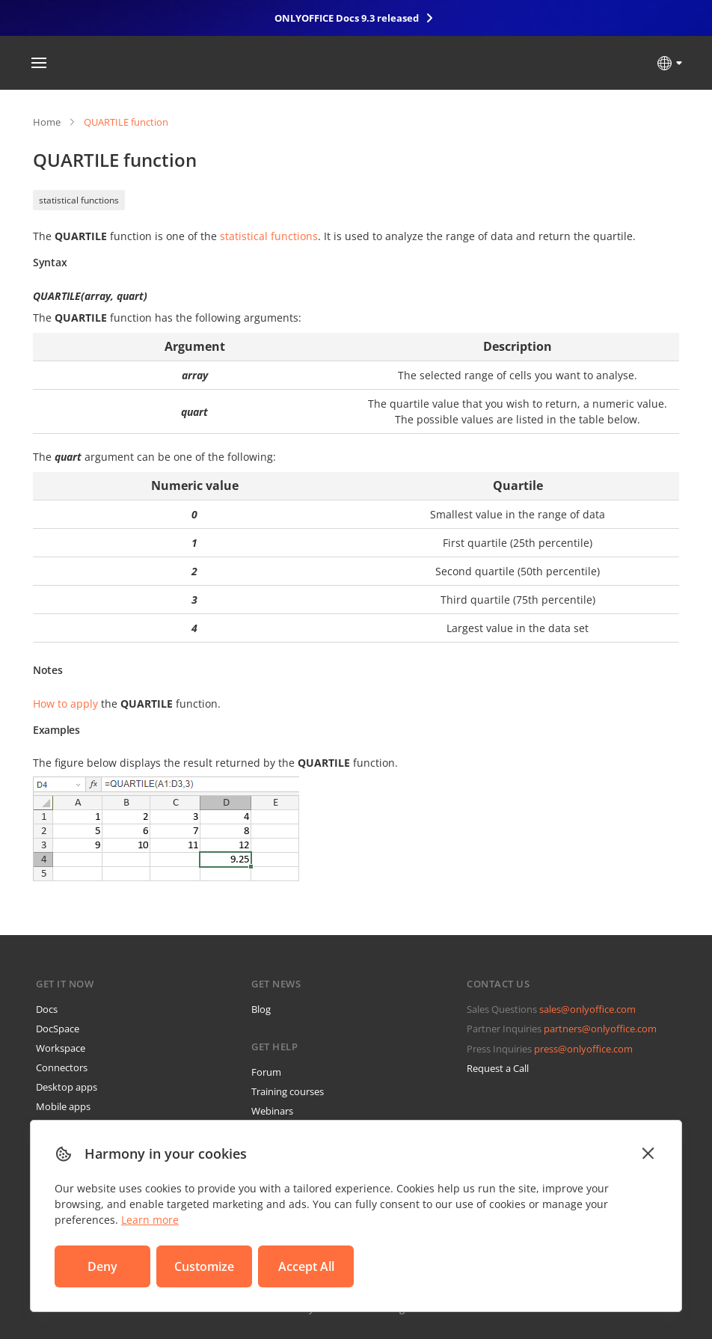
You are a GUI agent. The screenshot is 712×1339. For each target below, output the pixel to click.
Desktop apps (66, 1087)
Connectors (62, 1067)
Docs (47, 1009)
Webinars (272, 1111)
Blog (261, 1009)
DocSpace (57, 1028)
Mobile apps (63, 1106)
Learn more (150, 1220)
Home (47, 122)
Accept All (306, 1266)
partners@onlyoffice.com (600, 1028)
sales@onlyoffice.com (587, 1009)
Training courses (287, 1091)
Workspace (60, 1048)
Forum (266, 1072)
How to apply (65, 703)
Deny (102, 1266)
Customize (204, 1266)
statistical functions (79, 200)
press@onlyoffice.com (583, 1048)
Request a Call (498, 1068)
